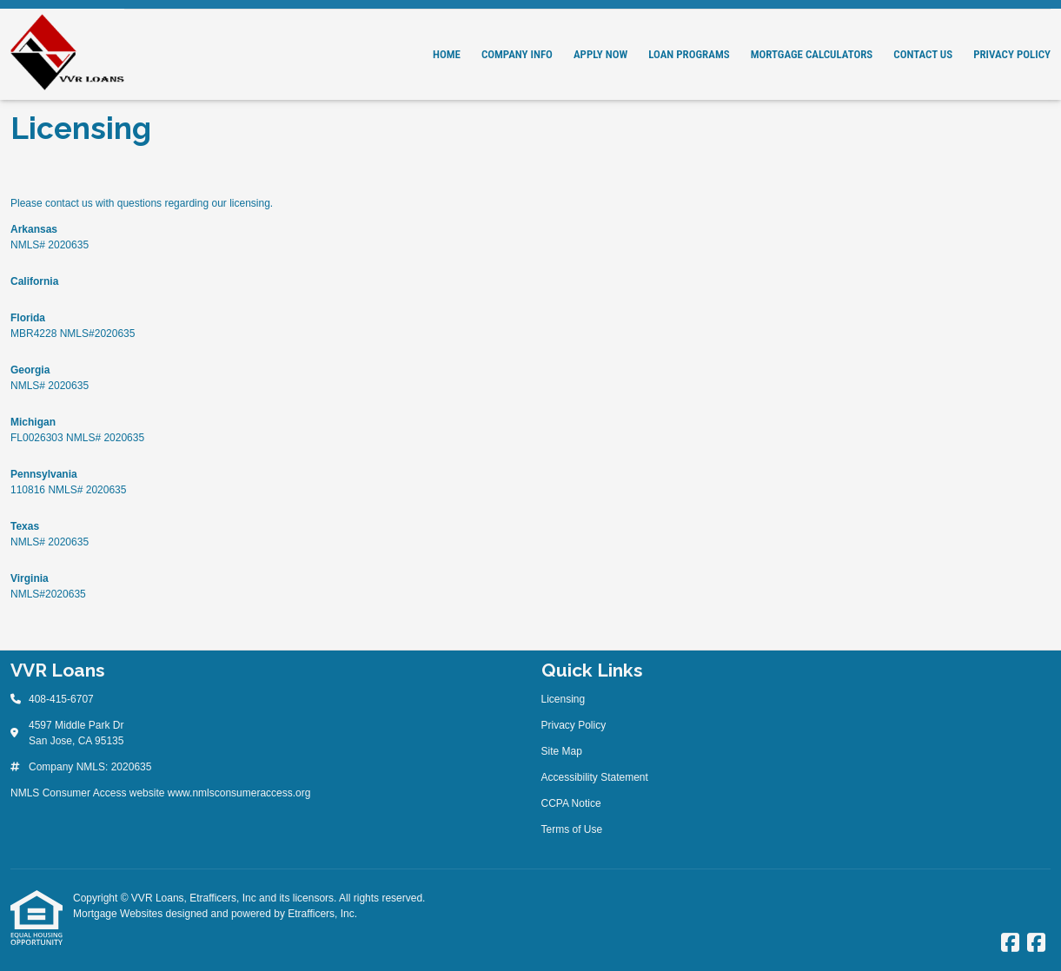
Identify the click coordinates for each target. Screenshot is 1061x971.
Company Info (517, 54)
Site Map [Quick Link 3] (561, 751)
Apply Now (600, 54)
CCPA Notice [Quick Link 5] (571, 803)
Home (447, 54)
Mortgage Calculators (812, 54)
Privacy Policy (1012, 54)
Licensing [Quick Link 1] (563, 699)
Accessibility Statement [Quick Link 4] (594, 777)
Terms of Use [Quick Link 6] (572, 829)
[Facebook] (1010, 943)
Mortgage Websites (119, 914)
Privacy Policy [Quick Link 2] (574, 725)
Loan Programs (688, 54)
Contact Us (922, 54)
